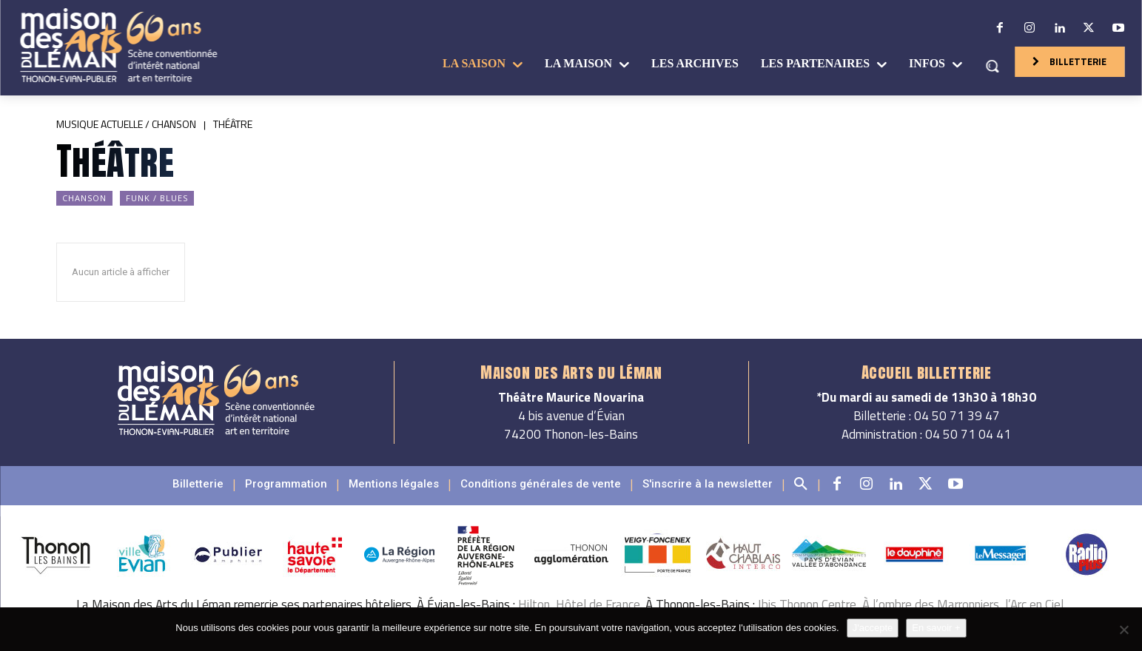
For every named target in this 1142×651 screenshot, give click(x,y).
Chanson (84, 198)
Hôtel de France (598, 604)
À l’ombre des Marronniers (930, 604)
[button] (992, 66)
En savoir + (936, 627)
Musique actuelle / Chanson (126, 124)
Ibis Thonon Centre (807, 604)
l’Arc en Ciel (1034, 604)
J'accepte (873, 627)
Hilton (534, 604)
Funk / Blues (157, 198)
